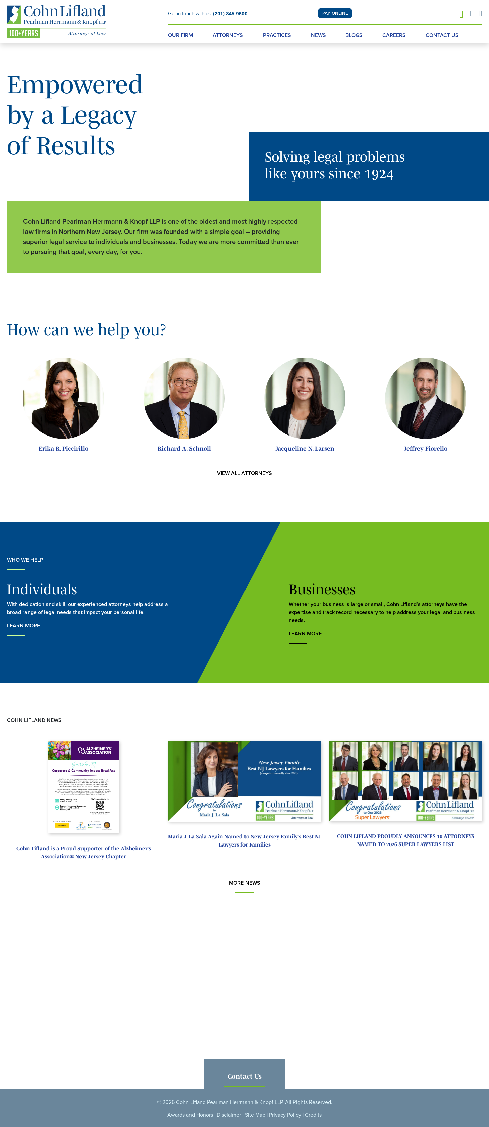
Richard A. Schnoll (184, 448)
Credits (313, 1115)
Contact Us (442, 35)
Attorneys (228, 35)
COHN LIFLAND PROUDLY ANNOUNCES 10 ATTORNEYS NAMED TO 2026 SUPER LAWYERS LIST (405, 840)
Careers (394, 35)
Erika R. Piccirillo (63, 448)
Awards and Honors (190, 1115)
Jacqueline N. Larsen (304, 448)
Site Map (255, 1115)
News (318, 35)
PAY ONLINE (335, 13)
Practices (277, 35)
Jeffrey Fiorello (425, 448)
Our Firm (180, 35)
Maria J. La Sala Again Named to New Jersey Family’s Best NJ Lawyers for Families (244, 840)
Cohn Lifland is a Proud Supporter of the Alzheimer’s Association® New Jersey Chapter (83, 852)
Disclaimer (229, 1115)
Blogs (354, 35)
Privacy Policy (285, 1115)
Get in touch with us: (208, 14)
